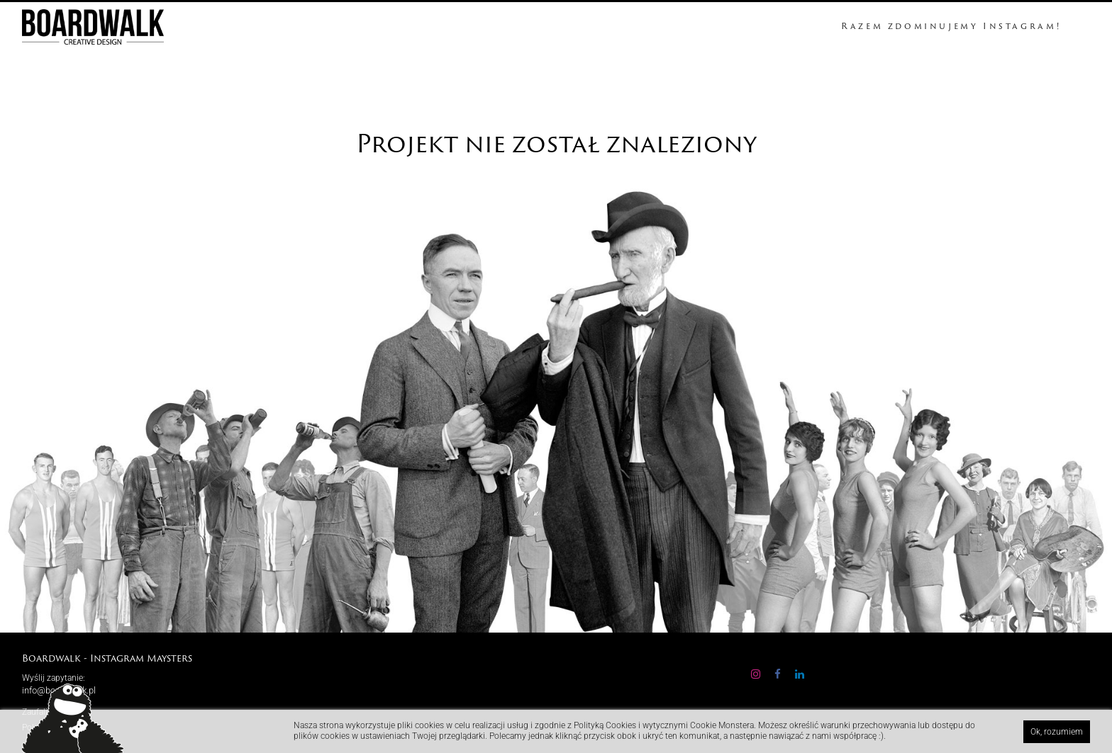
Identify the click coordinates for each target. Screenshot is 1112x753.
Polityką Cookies (606, 725)
